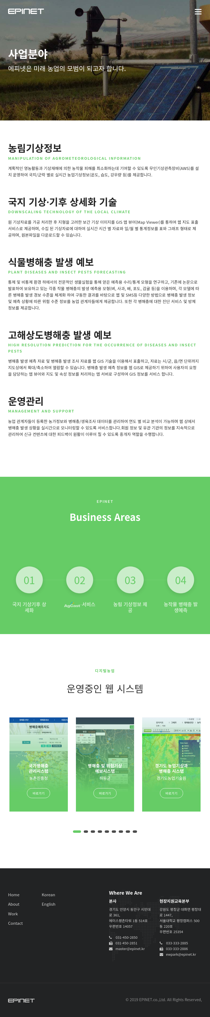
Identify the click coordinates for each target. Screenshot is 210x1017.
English (48, 904)
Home (13, 894)
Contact (15, 923)
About (13, 904)
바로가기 (38, 793)
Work (13, 913)
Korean (48, 894)
